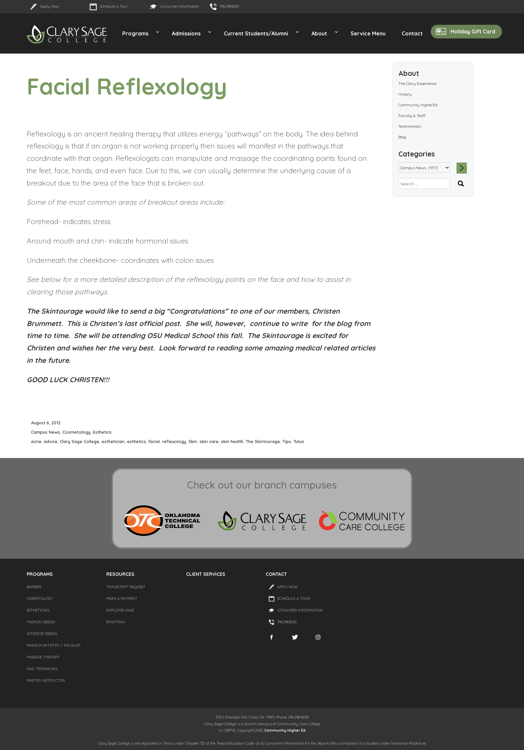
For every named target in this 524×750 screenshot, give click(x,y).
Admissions (186, 33)
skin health (232, 441)
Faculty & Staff (411, 115)
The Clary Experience (417, 83)
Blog (402, 136)
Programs (135, 33)
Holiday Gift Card (472, 31)
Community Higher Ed (284, 730)
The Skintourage (263, 441)
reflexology (174, 441)
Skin (192, 441)
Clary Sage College (79, 441)
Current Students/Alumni (256, 33)
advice (50, 441)
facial (154, 441)
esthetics (136, 441)
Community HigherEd (417, 104)
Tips (286, 441)
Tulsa (298, 441)
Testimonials (409, 126)
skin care (209, 441)
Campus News (45, 432)
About (319, 33)
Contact (412, 33)
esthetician (113, 441)
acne (36, 441)
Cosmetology (76, 432)
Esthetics (102, 432)
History (405, 94)
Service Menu (368, 33)
